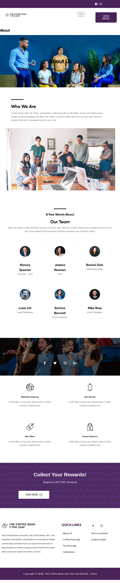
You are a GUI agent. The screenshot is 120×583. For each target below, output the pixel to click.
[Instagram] (101, 526)
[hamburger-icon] (81, 14)
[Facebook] (93, 526)
